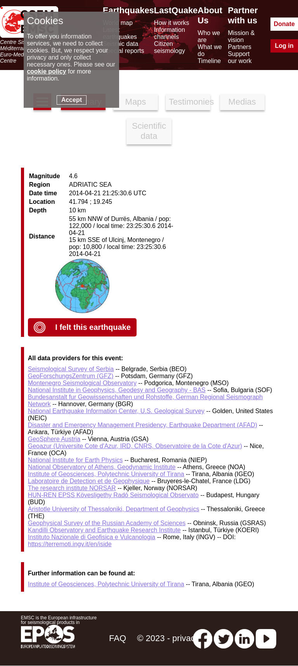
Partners (239, 47)
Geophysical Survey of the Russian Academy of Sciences (106, 523)
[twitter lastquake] (223, 638)
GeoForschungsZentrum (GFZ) (71, 376)
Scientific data (149, 131)
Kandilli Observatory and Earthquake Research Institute (104, 530)
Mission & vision (241, 36)
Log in (284, 45)
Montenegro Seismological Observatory (82, 383)
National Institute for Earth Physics (75, 460)
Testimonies (189, 102)
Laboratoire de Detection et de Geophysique (89, 481)
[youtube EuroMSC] (266, 638)
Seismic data (121, 43)
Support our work (239, 57)
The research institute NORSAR (72, 488)
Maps (135, 102)
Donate (284, 24)
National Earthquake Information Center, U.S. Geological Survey (116, 411)
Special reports (123, 50)
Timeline (209, 61)
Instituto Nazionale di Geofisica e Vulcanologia (92, 537)
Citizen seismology (169, 47)
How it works (171, 22)
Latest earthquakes (120, 33)
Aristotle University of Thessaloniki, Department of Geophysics (113, 509)
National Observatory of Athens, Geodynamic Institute (102, 467)
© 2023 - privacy (168, 638)
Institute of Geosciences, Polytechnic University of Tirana (106, 474)
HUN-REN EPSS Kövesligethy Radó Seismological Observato (113, 495)
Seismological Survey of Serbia (71, 369)
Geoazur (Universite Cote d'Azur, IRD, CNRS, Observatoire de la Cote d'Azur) (135, 446)
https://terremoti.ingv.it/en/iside (70, 544)
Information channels (169, 33)
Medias (242, 102)
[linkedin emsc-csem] (244, 638)
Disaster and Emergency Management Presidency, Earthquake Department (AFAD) (142, 425)
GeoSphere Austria (54, 439)
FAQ (117, 638)
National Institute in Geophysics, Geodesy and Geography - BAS (117, 390)
